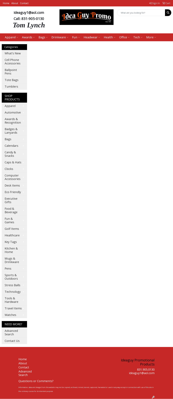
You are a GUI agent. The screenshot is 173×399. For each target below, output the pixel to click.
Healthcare (12, 235)
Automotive (13, 112)
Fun (76, 37)
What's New (13, 53)
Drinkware (59, 37)
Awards (28, 37)
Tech (137, 37)
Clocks (9, 169)
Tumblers (11, 86)
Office (124, 37)
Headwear (92, 37)
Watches (10, 315)
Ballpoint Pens (11, 71)
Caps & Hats (13, 162)
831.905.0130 (146, 369)
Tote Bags (11, 80)
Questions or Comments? (35, 381)
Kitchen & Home (11, 250)
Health (109, 37)
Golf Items (12, 229)
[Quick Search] (141, 12)
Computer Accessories (12, 177)
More (151, 37)
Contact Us (12, 341)
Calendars (11, 146)
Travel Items (13, 308)
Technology (13, 292)
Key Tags (11, 242)
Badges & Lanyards (11, 131)
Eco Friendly (13, 192)
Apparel (11, 37)
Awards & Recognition (13, 120)
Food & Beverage (11, 210)
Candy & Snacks (10, 154)
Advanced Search (11, 332)
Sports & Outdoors (11, 277)
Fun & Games (9, 220)
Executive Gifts (11, 200)
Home (6, 3)
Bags (43, 37)
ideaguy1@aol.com (142, 373)
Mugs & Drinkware (12, 260)
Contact (24, 3)
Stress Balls (12, 285)
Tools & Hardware (11, 300)
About (14, 3)
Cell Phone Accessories (12, 61)
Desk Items (12, 185)
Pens (8, 268)
